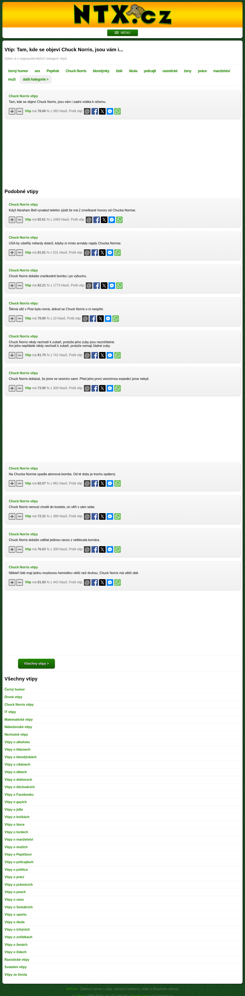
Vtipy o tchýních (17, 929)
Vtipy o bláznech (17, 749)
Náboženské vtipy (18, 727)
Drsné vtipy (13, 697)
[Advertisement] (122, 151)
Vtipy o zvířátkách (18, 937)
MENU (122, 32)
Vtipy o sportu (16, 914)
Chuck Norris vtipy (23, 96)
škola (133, 71)
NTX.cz (71, 989)
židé (119, 71)
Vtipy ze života (16, 974)
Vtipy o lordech (16, 832)
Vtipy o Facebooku (19, 794)
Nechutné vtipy (16, 734)
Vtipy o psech (15, 892)
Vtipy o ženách (16, 944)
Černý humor (15, 689)
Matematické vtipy (19, 719)
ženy (187, 71)
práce (202, 71)
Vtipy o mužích (16, 847)
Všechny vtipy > (36, 663)
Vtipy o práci (14, 877)
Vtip (28, 111)
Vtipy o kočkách (17, 817)
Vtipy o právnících (19, 884)
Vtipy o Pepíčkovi (18, 854)
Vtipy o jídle (14, 809)
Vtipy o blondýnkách (20, 757)
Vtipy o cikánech (17, 764)
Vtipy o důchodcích (20, 787)
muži (12, 79)
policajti (150, 71)
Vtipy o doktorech (18, 779)
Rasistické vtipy (17, 959)
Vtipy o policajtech (19, 862)
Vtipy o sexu (14, 899)
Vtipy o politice (16, 869)
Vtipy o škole (15, 922)
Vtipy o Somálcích (19, 907)
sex (37, 71)
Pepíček (53, 71)
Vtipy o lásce (15, 824)
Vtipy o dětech (16, 772)
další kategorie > (36, 79)
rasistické (170, 71)
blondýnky (101, 71)
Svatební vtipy (16, 967)
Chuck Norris (76, 71)
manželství (221, 71)
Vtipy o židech (16, 952)
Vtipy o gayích (16, 802)
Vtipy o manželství (19, 839)
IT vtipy (10, 712)
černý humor (18, 71)
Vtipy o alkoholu (17, 742)
